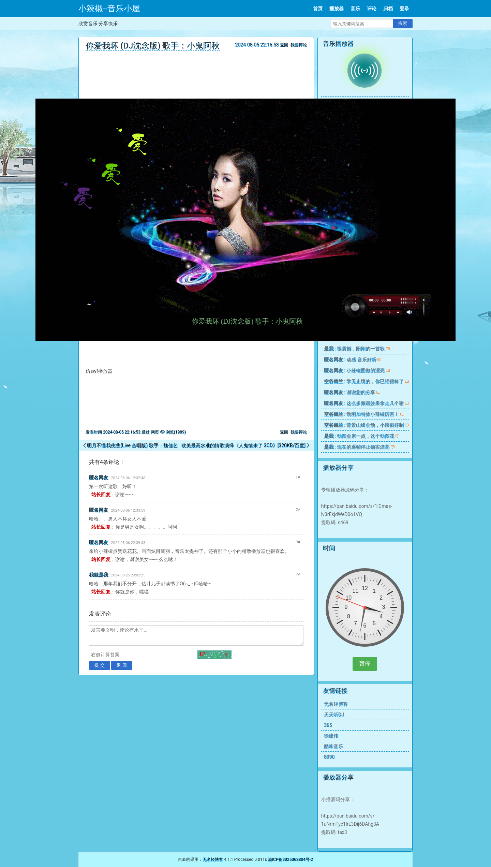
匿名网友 (98, 477)
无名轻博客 (336, 704)
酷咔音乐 (333, 746)
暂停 (364, 663)
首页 (318, 8)
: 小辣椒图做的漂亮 (354, 370)
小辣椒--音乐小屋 (109, 8)
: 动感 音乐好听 (350, 359)
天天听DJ (334, 714)
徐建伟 (331, 735)
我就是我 (98, 574)
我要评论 (299, 45)
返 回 (122, 665)
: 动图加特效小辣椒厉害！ (361, 414)
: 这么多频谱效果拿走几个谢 (364, 403)
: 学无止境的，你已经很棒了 (364, 381)
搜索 (402, 23)
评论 (371, 8)
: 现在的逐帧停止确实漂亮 (356, 447)
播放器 (336, 8)
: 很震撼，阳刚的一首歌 (354, 348)
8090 (329, 757)
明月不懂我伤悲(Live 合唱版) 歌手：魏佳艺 (132, 445)
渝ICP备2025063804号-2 (290, 859)
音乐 (355, 8)
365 (328, 725)
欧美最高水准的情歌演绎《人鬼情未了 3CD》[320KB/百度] (243, 445)
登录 (404, 8)
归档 (388, 8)
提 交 (99, 665)
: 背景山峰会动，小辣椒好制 (364, 425)
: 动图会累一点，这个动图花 (359, 436)
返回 (284, 45)
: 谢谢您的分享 (349, 392)
